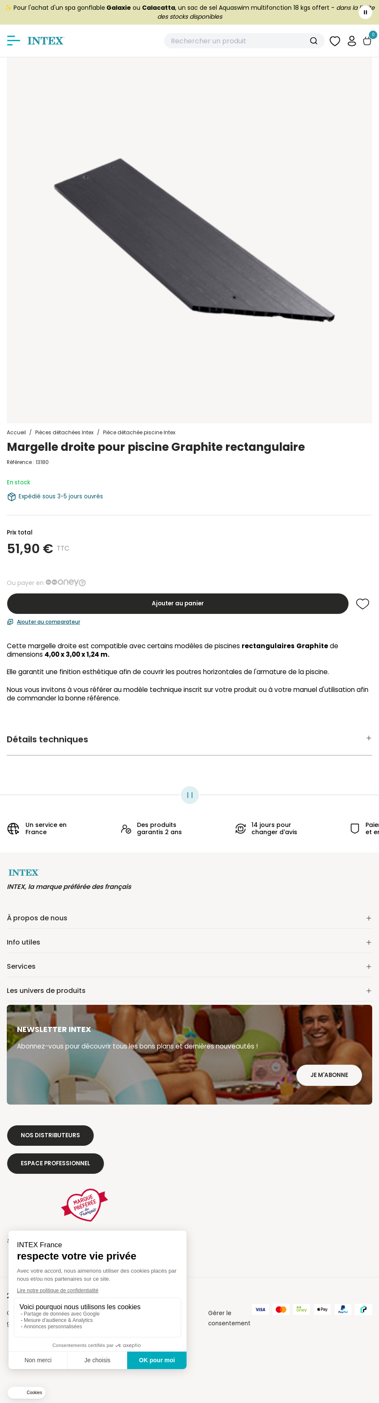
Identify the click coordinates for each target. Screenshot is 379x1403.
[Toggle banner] (365, 12)
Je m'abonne (329, 1075)
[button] (352, 40)
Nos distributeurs (50, 1135)
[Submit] (315, 40)
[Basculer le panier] (367, 41)
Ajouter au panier (178, 603)
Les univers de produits (189, 990)
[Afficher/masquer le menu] (13, 41)
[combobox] (244, 40)
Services (189, 966)
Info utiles (189, 942)
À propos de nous (189, 918)
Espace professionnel (55, 1163)
